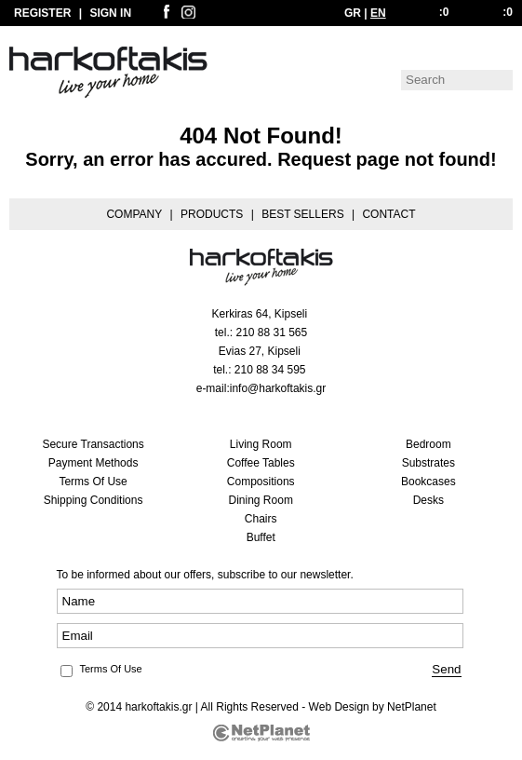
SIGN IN (110, 13)
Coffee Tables (261, 462)
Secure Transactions (92, 444)
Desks (428, 500)
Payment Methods (93, 462)
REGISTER (42, 13)
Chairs (261, 518)
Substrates (428, 462)
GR (352, 13)
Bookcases (428, 481)
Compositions (261, 481)
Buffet (261, 537)
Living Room (261, 444)
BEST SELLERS (302, 214)
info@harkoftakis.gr (278, 388)
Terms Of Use (93, 481)
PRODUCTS (212, 214)
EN (378, 13)
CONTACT (388, 214)
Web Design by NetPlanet (372, 706)
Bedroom (428, 444)
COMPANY (134, 214)
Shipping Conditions (93, 500)
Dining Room (261, 500)
